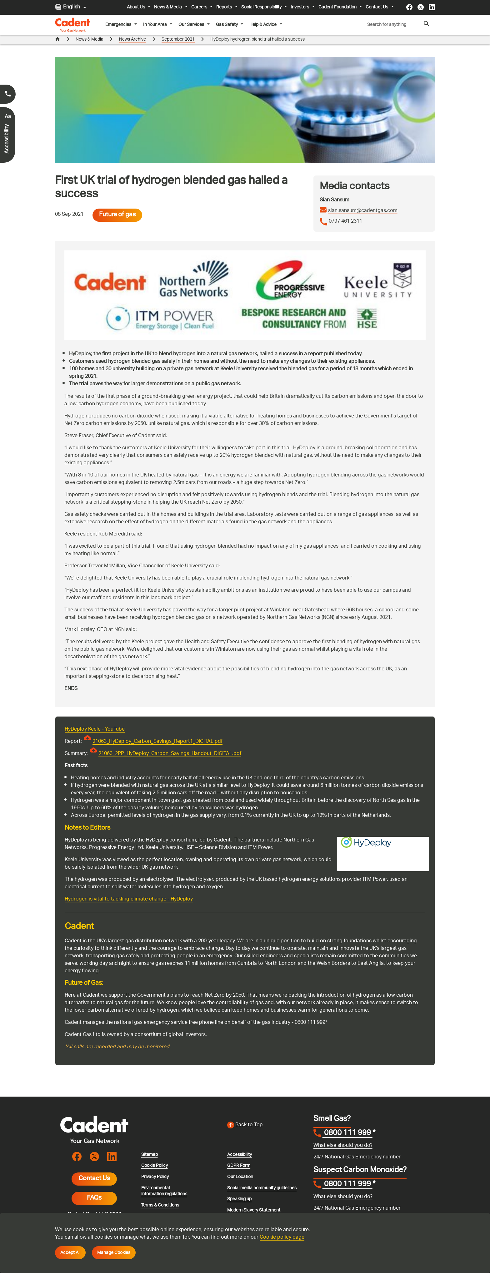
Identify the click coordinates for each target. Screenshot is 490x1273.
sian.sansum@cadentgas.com (363, 211)
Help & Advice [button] (263, 25)
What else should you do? (342, 1145)
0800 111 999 (347, 1133)
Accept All (70, 1253)
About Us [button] (136, 7)
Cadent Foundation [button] (338, 7)
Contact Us (94, 1179)
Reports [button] (224, 7)
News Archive (132, 39)
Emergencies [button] (118, 25)
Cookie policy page (282, 1237)
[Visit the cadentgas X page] (421, 7)
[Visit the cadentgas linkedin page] (432, 7)
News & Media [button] (168, 7)
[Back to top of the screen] (266, 1125)
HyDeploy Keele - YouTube (95, 729)
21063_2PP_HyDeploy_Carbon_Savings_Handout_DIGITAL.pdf (169, 753)
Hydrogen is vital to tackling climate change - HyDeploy (129, 899)
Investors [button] (300, 7)
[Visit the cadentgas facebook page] (409, 7)
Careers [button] (199, 7)
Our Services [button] (191, 25)
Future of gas (117, 215)
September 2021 (178, 39)
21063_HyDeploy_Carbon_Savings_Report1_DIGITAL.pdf (157, 741)
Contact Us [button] (377, 7)
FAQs (94, 1198)
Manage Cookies (113, 1253)
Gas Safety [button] (227, 25)
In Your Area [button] (155, 25)
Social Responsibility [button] (261, 7)
